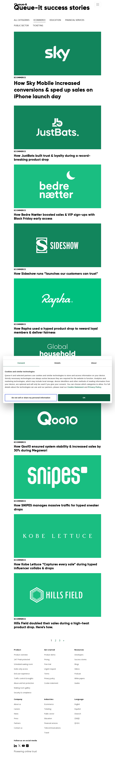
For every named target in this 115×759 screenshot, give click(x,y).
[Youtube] (23, 745)
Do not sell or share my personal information (31, 397)
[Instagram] (27, 745)
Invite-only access (21, 669)
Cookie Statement (75, 387)
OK (84, 397)
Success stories (80, 659)
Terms (46, 673)
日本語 (77, 718)
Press (16, 718)
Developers (78, 655)
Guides (77, 683)
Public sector (49, 714)
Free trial (47, 664)
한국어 (77, 723)
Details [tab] (57, 363)
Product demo (49, 655)
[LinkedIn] (15, 745)
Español (77, 709)
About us (17, 704)
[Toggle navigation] (97, 4)
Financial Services (74, 20)
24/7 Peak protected (22, 659)
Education (55, 20)
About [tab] (93, 363)
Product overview (21, 655)
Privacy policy (49, 678)
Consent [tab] (21, 363)
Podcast (77, 673)
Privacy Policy (94, 387)
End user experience (22, 673)
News (16, 714)
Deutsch (77, 714)
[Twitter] (19, 745)
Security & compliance (22, 692)
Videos (77, 669)
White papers (79, 678)
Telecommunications (52, 728)
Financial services (51, 723)
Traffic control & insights (23, 678)
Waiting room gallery (22, 688)
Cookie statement (51, 683)
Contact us (18, 728)
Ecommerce (40, 20)
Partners (17, 723)
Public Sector (21, 25)
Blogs (76, 664)
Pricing (46, 659)
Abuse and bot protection (24, 683)
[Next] (64, 640)
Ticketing (38, 25)
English (77, 704)
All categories (21, 20)
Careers (17, 709)
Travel (46, 732)
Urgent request (50, 669)
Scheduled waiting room (23, 664)
